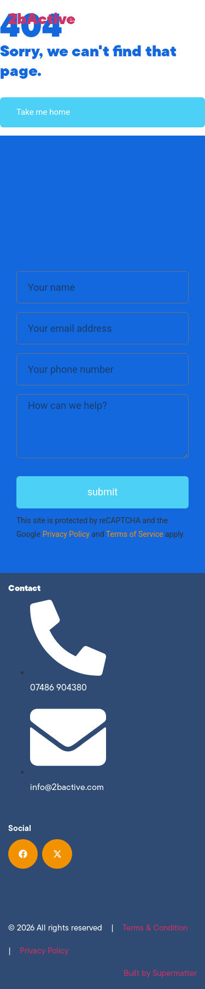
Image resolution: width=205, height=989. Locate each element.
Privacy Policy (66, 534)
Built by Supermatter (160, 973)
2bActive (41, 18)
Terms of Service (134, 534)
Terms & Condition (155, 928)
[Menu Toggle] (191, 18)
